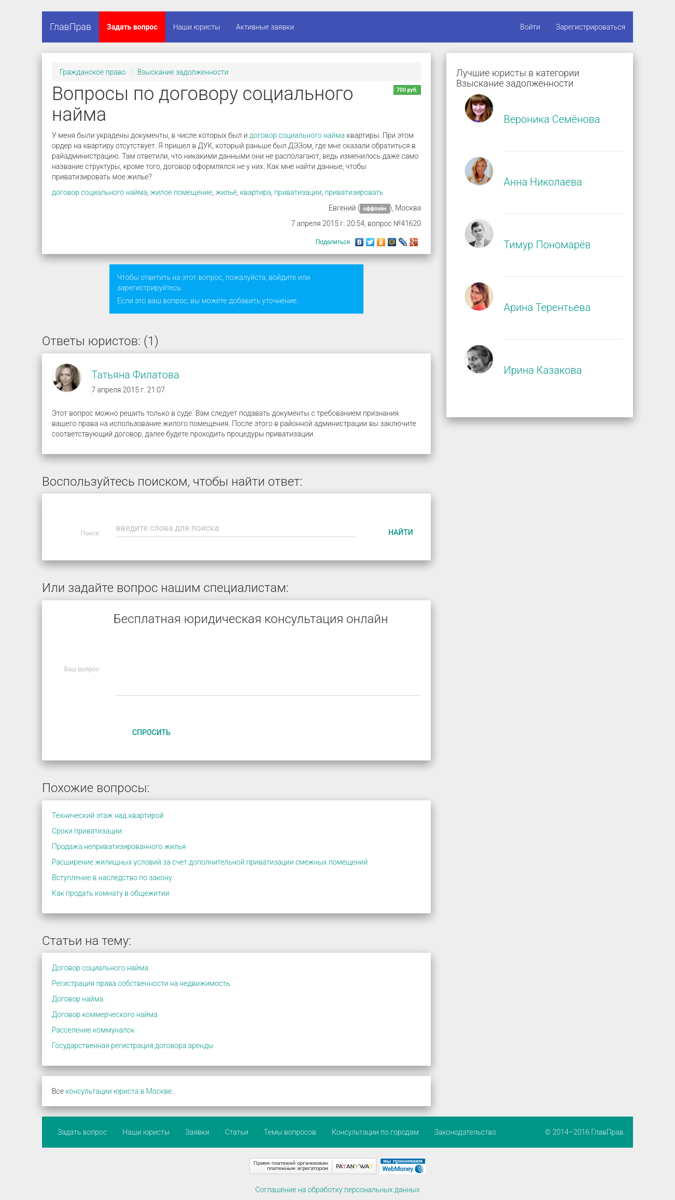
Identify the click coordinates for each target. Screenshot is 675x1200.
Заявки (197, 1132)
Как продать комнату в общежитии (111, 893)
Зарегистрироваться (590, 27)
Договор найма (77, 999)
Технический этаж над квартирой (108, 815)
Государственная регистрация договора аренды (133, 1045)
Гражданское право (92, 72)
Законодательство (465, 1132)
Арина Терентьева (546, 307)
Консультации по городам (375, 1132)
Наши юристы (196, 27)
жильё (226, 192)
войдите (282, 277)
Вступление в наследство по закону (112, 877)
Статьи (236, 1132)
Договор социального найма (100, 968)
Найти (400, 532)
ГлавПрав (70, 26)
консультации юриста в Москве (118, 1091)
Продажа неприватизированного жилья (119, 846)
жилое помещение (181, 192)
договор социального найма (297, 135)
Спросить (151, 732)
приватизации (298, 192)
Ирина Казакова (542, 370)
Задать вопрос (132, 27)
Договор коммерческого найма (105, 1014)
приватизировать (354, 192)
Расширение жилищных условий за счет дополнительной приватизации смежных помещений (210, 862)
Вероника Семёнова (551, 119)
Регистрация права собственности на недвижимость (141, 983)
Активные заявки (265, 27)
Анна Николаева (542, 182)
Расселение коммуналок (93, 1030)
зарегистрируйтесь (149, 288)
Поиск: (91, 533)
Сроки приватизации (87, 831)
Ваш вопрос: (82, 669)
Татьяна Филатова (135, 375)
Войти (530, 27)
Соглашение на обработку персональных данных (337, 1189)
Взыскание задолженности (183, 72)
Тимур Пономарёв (546, 244)
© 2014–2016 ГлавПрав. (585, 1132)
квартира (255, 192)
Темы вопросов (290, 1132)
